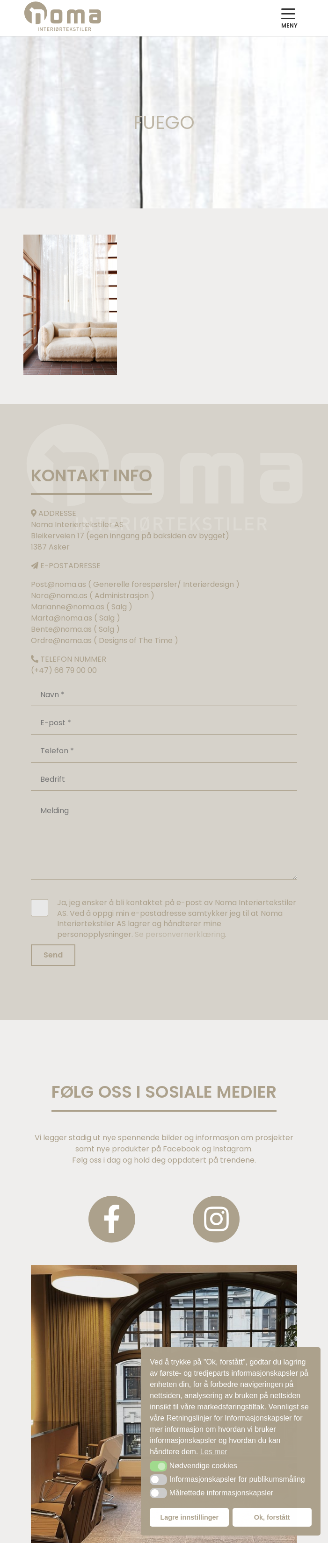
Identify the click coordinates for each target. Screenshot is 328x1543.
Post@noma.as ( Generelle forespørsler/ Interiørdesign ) (135, 584)
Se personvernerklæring (180, 934)
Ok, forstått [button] (272, 1517)
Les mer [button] (213, 1452)
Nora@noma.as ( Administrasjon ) (92, 595)
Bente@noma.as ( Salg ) (75, 629)
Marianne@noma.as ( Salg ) (81, 606)
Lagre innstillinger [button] (189, 1517)
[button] (158, 1466)
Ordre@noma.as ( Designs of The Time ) (104, 640)
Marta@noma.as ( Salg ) (75, 618)
